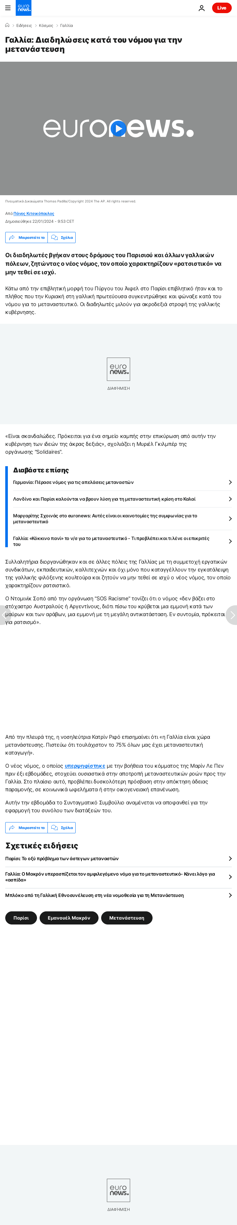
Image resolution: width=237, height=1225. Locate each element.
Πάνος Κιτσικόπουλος (33, 213)
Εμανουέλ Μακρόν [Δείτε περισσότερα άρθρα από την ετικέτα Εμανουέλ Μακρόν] (69, 918)
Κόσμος (46, 26)
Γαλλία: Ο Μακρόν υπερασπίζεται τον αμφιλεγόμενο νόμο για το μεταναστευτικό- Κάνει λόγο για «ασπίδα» (110, 876)
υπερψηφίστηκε (85, 765)
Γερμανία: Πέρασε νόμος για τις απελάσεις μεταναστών (73, 482)
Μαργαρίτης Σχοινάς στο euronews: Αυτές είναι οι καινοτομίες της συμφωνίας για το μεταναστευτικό (105, 518)
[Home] (7, 25)
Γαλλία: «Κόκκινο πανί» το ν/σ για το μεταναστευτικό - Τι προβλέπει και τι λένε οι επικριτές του (111, 541)
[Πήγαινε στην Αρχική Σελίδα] (23, 8)
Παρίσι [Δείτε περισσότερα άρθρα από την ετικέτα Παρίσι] (21, 918)
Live (222, 7)
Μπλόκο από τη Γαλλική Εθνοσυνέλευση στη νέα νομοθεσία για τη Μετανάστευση (94, 895)
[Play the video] (118, 128)
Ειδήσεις (24, 26)
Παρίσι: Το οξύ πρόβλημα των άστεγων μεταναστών (62, 858)
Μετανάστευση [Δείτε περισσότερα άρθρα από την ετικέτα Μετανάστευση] (126, 918)
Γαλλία (66, 26)
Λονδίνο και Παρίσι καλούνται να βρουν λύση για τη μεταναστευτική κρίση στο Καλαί (104, 499)
